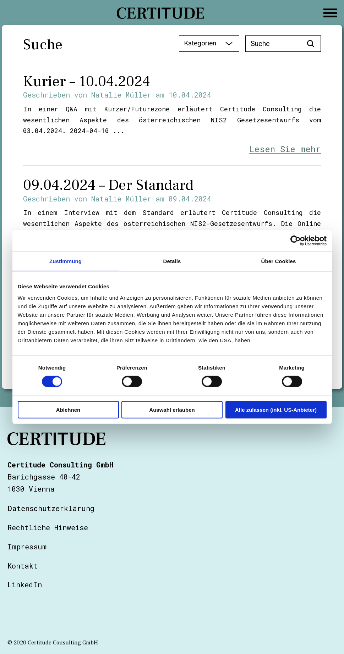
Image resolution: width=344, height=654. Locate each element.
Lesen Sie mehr (285, 149)
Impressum (27, 546)
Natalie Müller (121, 94)
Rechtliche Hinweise (47, 527)
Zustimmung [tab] (65, 261)
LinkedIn (24, 584)
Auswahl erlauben (172, 409)
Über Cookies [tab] (278, 261)
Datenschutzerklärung (50, 508)
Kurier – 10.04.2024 (86, 81)
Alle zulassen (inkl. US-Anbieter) (276, 409)
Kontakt (22, 565)
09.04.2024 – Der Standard (108, 185)
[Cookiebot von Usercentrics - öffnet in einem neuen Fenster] (295, 240)
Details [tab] (172, 261)
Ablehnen (68, 409)
